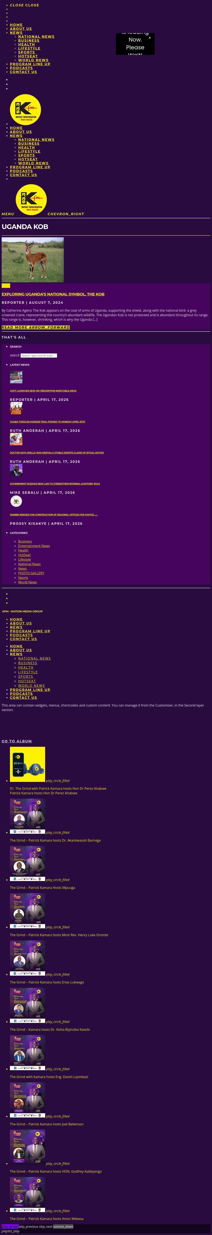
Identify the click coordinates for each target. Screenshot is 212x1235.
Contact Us (23, 72)
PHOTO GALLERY (31, 573)
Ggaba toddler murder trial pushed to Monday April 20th (47, 421)
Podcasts (21, 68)
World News (33, 60)
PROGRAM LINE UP (30, 64)
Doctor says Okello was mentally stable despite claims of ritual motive (57, 452)
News (16, 33)
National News (36, 37)
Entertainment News (34, 546)
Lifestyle (29, 48)
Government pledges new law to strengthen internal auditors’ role (55, 483)
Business (29, 41)
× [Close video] (150, 38)
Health (26, 44)
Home (16, 25)
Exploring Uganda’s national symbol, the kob (53, 294)
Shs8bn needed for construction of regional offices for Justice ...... (54, 514)
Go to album (17, 741)
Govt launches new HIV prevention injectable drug (43, 391)
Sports (26, 52)
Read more (36, 327)
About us (21, 29)
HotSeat (28, 56)
